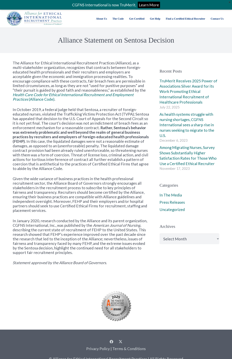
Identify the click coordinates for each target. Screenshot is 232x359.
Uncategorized (172, 209)
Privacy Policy (98, 348)
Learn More (149, 5)
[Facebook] (111, 341)
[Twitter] (120, 341)
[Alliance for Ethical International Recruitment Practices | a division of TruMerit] (34, 19)
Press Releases (172, 202)
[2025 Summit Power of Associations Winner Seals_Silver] (116, 306)
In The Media (171, 195)
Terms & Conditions (129, 348)
